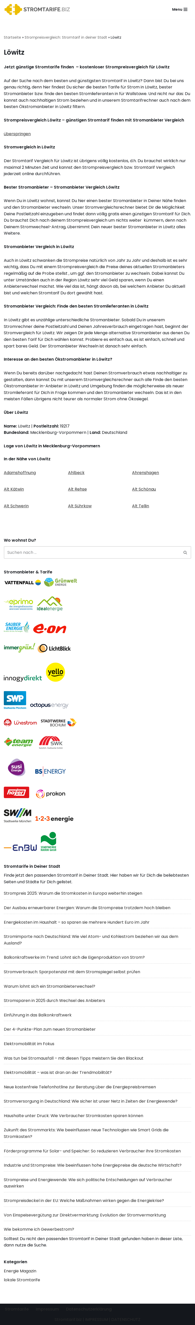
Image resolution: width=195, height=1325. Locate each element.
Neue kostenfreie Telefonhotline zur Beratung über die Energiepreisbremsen (80, 1087)
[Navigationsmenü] (179, 9)
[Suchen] (92, 552)
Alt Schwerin (16, 506)
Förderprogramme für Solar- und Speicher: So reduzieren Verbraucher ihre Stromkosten (92, 1151)
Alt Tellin (140, 506)
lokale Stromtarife (22, 1280)
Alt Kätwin (14, 489)
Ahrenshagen (145, 473)
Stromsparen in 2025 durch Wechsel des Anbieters (54, 1000)
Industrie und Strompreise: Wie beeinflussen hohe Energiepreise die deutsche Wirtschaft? (93, 1165)
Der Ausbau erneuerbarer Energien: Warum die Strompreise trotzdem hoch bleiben (87, 908)
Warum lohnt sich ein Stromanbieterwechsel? (49, 986)
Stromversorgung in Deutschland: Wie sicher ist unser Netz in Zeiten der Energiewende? (90, 1101)
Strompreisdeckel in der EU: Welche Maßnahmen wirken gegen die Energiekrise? (84, 1201)
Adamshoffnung (20, 473)
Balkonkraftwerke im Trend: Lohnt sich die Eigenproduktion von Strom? (74, 957)
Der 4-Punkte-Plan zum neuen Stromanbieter (50, 1029)
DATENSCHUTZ (125, 1319)
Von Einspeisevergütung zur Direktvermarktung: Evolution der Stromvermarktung (85, 1215)
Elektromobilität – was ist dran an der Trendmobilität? (58, 1072)
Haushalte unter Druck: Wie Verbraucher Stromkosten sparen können (73, 1116)
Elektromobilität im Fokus (29, 1044)
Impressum (47, 1309)
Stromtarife (17, 1309)
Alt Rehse (77, 489)
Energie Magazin (20, 1271)
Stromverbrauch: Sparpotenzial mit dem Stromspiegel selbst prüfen (72, 972)
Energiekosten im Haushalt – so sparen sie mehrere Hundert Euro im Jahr (77, 922)
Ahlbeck (76, 473)
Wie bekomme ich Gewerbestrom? (39, 1229)
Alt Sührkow (80, 506)
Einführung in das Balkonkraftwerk (38, 1015)
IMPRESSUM (96, 1319)
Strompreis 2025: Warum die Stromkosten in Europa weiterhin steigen (73, 893)
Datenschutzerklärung (89, 1309)
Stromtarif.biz (68, 1319)
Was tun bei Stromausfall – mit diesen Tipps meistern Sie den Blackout (73, 1058)
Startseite (12, 37)
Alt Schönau (144, 489)
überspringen (17, 134)
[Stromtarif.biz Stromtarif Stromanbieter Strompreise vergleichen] (38, 10)
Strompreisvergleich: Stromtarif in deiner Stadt (66, 37)
